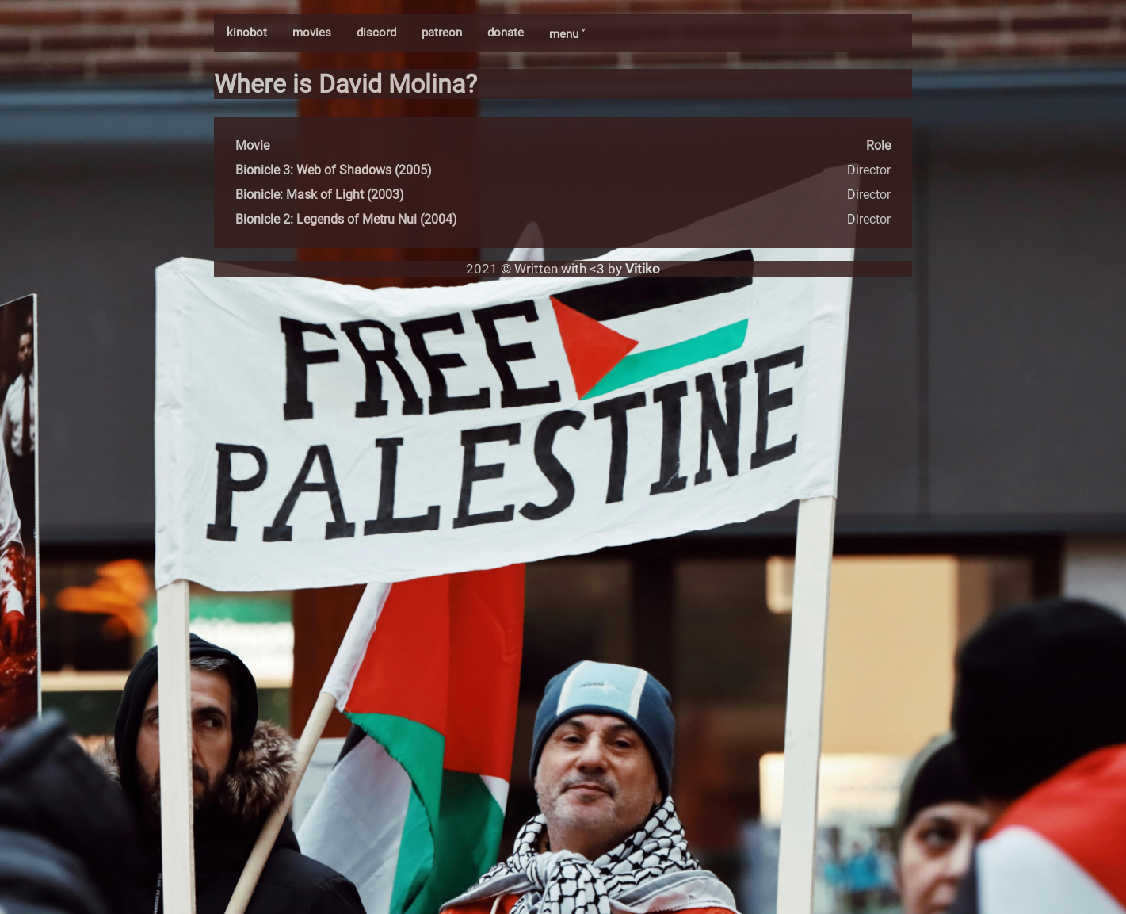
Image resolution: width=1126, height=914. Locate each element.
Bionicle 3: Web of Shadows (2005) (333, 170)
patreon (442, 32)
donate (505, 32)
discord (376, 32)
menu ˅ (567, 34)
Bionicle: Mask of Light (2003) (319, 194)
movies (311, 32)
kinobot (247, 32)
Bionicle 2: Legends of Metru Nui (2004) (346, 219)
